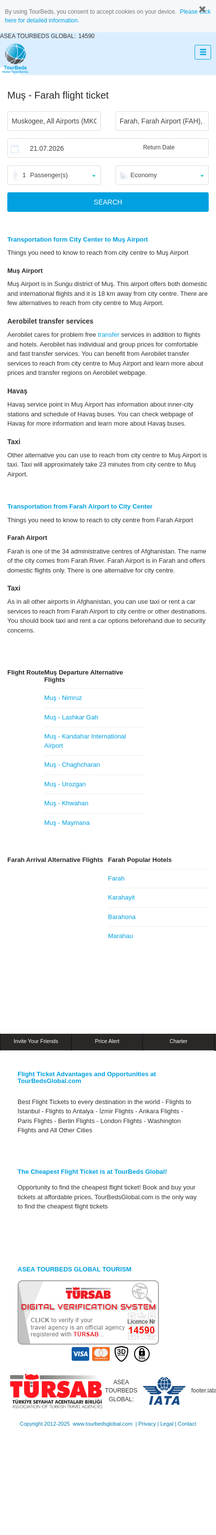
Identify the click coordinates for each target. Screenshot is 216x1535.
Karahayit (121, 897)
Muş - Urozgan (65, 784)
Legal (167, 1424)
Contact (187, 1424)
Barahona (122, 917)
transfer (108, 334)
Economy (144, 175)
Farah (116, 878)
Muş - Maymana (67, 822)
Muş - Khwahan (66, 803)
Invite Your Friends (36, 1041)
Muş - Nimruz (63, 697)
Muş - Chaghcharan (72, 764)
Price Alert (107, 1041)
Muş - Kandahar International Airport (85, 741)
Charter (179, 1041)
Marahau (120, 936)
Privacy (147, 1424)
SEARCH (108, 202)
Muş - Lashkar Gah (71, 717)
